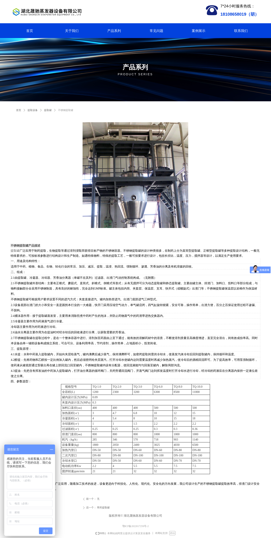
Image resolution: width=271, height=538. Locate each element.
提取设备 (33, 110)
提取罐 (48, 110)
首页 (18, 110)
